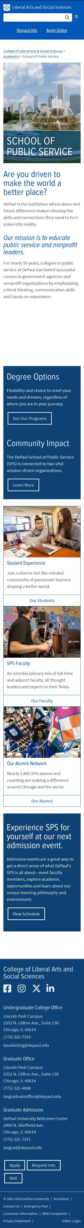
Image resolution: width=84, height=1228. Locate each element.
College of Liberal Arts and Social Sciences (38, 973)
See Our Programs (30, 418)
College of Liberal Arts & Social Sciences (33, 51)
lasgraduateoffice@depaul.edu (32, 1096)
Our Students (42, 600)
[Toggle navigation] (76, 17)
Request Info (27, 31)
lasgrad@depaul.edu (22, 1147)
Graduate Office (18, 1058)
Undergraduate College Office (32, 1007)
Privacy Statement (16, 1221)
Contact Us (11, 1206)
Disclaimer (61, 1198)
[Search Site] (37, 17)
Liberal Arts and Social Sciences (41, 7)
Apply (14, 1165)
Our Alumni (42, 801)
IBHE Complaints (54, 1213)
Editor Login (71, 1221)
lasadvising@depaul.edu (26, 1045)
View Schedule (26, 913)
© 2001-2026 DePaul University (26, 1198)
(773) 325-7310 (17, 1037)
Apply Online (56, 31)
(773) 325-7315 (17, 1139)
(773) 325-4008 (17, 1088)
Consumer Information (20, 1213)
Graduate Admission (23, 1110)
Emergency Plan (36, 1206)
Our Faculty (42, 701)
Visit (13, 1178)
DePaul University (6, 7)
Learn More (23, 485)
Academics (11, 56)
